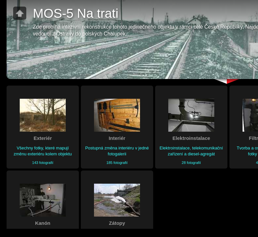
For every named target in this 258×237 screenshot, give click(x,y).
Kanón (42, 223)
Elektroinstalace (191, 138)
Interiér (117, 138)
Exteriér (43, 138)
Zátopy (117, 223)
